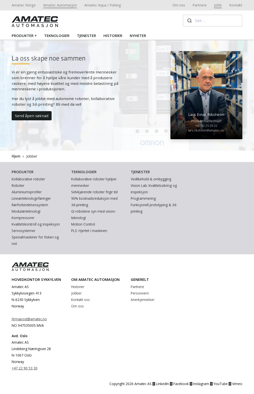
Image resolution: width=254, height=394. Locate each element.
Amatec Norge (24, 5)
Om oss (178, 5)
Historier (112, 35)
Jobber (76, 293)
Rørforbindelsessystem (30, 204)
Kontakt (235, 5)
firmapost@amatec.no (29, 319)
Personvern (140, 293)
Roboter (18, 185)
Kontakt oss (80, 299)
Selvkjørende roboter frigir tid (94, 192)
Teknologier (56, 35)
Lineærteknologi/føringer (31, 198)
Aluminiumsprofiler (27, 192)
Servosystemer (23, 230)
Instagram (199, 383)
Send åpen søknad (31, 115)
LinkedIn (161, 383)
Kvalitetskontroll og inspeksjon (36, 224)
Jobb (218, 5)
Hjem (16, 156)
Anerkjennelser (143, 299)
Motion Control (83, 224)
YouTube (219, 383)
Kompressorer (23, 217)
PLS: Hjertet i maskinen (89, 230)
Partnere (199, 5)
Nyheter (138, 35)
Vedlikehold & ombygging (151, 179)
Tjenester (86, 35)
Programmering (143, 198)
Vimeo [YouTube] (235, 383)
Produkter (22, 35)
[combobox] (212, 21)
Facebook (179, 383)
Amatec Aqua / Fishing (102, 5)
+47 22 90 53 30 (24, 368)
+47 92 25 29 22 (206, 125)
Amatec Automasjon (60, 5)
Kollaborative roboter (28, 179)
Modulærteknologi (26, 211)
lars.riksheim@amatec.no (206, 130)
